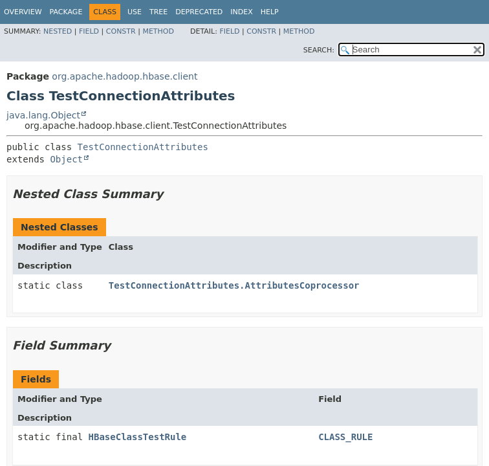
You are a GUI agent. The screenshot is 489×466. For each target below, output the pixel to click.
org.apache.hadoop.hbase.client (124, 76)
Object (66, 159)
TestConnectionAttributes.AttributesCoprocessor (234, 285)
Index (241, 12)
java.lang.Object (43, 115)
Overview (23, 12)
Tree (158, 12)
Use (134, 12)
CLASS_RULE (345, 437)
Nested (57, 31)
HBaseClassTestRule (138, 437)
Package (66, 12)
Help (270, 12)
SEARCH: (318, 50)
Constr (121, 31)
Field (89, 31)
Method (158, 31)
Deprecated (199, 12)
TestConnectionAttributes (143, 147)
